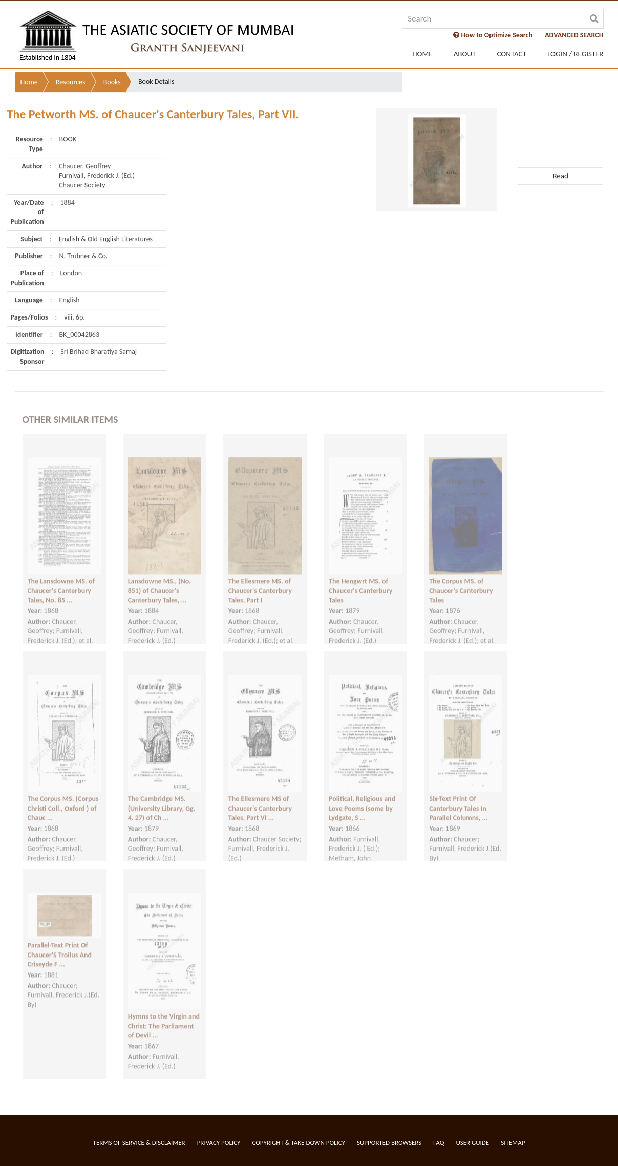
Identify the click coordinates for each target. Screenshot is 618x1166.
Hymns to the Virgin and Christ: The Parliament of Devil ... (164, 1017)
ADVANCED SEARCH (574, 35)
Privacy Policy (219, 1143)
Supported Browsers (389, 1143)
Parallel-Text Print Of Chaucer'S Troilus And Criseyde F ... (60, 946)
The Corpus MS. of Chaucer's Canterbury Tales (461, 582)
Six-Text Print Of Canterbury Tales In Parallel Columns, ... (458, 799)
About (465, 54)
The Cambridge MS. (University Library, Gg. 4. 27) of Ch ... (162, 799)
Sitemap (513, 1143)
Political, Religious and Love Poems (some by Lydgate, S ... (362, 799)
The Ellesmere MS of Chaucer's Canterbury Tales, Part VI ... (260, 799)
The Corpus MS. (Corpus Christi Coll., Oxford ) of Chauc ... (63, 799)
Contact (511, 54)
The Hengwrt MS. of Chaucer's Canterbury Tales (360, 582)
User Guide (472, 1143)
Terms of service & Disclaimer (139, 1143)
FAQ (438, 1143)
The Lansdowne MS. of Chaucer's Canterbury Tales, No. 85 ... (61, 582)
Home (422, 54)
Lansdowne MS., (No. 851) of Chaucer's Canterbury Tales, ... (159, 582)
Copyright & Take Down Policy (298, 1143)
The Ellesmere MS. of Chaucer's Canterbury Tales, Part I (260, 582)
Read (560, 155)
